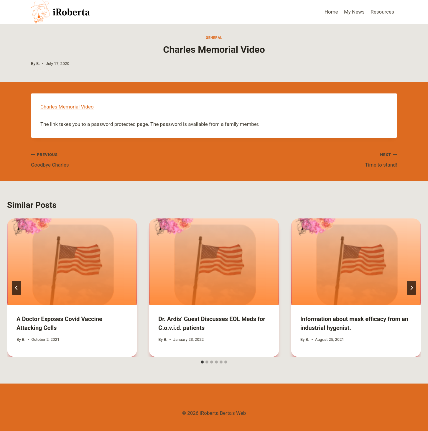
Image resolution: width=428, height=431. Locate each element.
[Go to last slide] (16, 288)
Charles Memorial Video (67, 107)
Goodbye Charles (120, 159)
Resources (382, 12)
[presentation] (72, 261)
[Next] (411, 288)
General (214, 38)
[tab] (202, 362)
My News (354, 12)
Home (331, 12)
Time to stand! (308, 159)
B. (38, 63)
